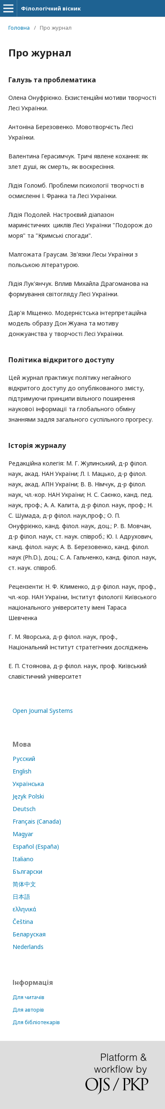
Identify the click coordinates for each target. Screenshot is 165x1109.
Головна (19, 27)
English (22, 771)
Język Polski (28, 796)
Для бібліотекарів (36, 1022)
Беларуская (29, 934)
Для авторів (28, 1009)
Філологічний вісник (51, 8)
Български (27, 871)
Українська (28, 784)
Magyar (23, 834)
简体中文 (24, 884)
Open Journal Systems (43, 711)
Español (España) (36, 846)
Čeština (23, 922)
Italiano (23, 859)
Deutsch (24, 809)
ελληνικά (24, 909)
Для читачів (28, 997)
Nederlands (28, 947)
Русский (24, 759)
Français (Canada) (37, 821)
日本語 (21, 896)
